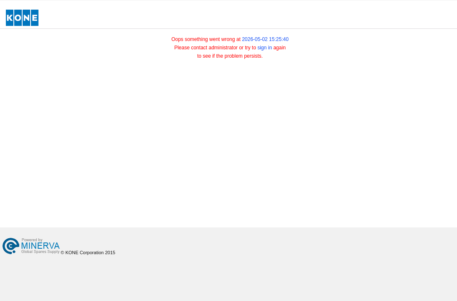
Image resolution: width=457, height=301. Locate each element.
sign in (264, 48)
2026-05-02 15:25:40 (265, 39)
